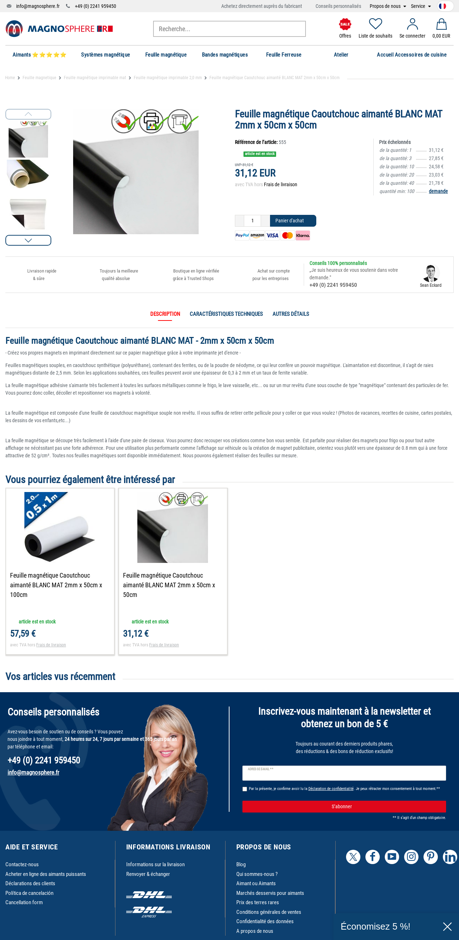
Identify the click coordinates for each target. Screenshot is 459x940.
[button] (28, 240)
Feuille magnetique (39, 77)
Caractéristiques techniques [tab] (226, 314)
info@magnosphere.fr (38, 6)
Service (418, 6)
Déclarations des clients (30, 883)
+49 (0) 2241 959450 (95, 6)
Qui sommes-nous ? (257, 874)
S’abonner (386, 807)
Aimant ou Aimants (256, 883)
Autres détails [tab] (291, 314)
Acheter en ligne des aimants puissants (45, 874)
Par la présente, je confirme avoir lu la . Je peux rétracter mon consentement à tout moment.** (344, 788)
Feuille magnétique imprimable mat (95, 77)
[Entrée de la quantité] (252, 221)
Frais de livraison (280, 184)
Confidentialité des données (265, 921)
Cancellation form (24, 902)
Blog (241, 864)
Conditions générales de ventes (268, 912)
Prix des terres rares (257, 902)
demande (438, 191)
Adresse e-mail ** (260, 769)
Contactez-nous (22, 864)
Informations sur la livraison (155, 864)
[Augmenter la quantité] (265, 221)
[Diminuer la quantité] (239, 221)
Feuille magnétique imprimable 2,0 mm (168, 77)
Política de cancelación (29, 893)
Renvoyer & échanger (148, 874)
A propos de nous (254, 931)
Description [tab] (165, 314)
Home (10, 77)
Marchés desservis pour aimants (270, 893)
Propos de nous (386, 6)
